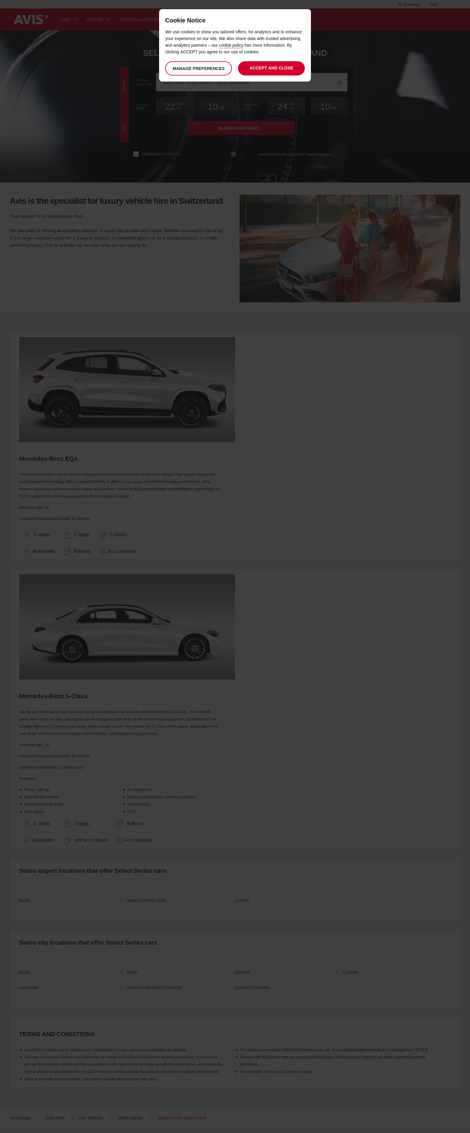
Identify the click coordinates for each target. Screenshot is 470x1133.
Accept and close (271, 68)
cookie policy (231, 45)
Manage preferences (198, 68)
